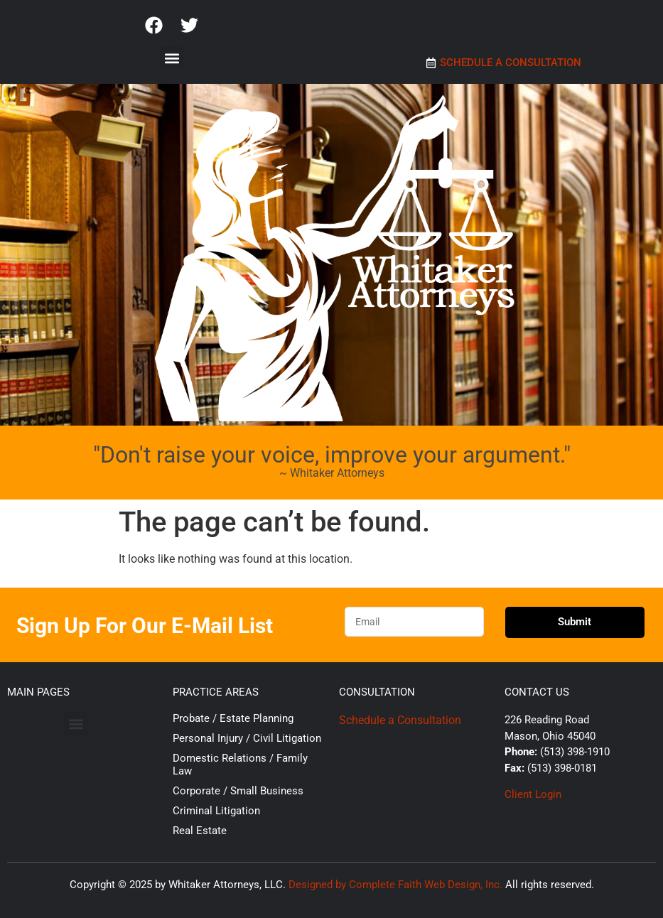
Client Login (533, 794)
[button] (171, 58)
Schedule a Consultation (400, 720)
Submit (574, 621)
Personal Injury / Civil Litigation (247, 738)
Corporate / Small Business (238, 790)
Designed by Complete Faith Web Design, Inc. (395, 884)
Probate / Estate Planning (233, 718)
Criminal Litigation (216, 810)
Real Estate (200, 830)
